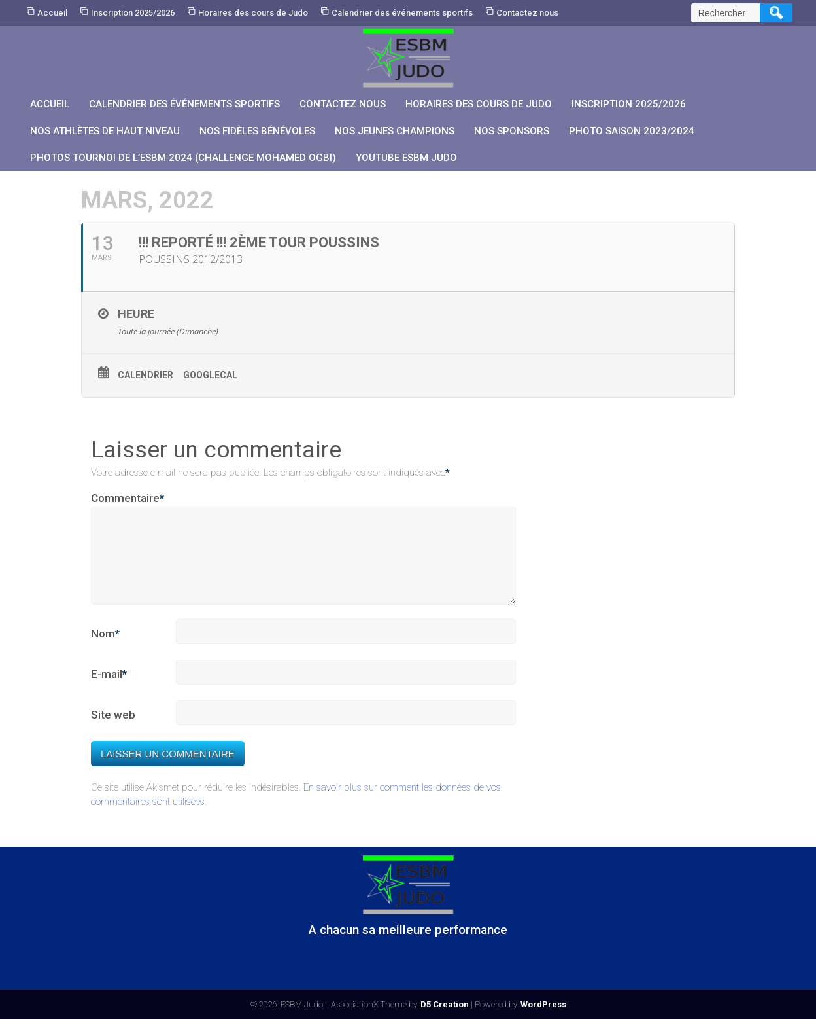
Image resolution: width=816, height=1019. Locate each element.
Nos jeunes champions (394, 131)
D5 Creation (444, 1004)
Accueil (52, 13)
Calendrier (145, 375)
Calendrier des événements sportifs (402, 13)
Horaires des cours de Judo (253, 13)
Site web (113, 730)
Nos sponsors (511, 131)
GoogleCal (210, 375)
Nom (105, 649)
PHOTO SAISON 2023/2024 (631, 131)
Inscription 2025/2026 (133, 13)
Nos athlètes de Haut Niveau (105, 131)
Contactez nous (527, 13)
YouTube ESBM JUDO (406, 158)
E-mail (109, 690)
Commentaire (127, 498)
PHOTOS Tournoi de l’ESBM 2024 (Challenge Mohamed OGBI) (183, 158)
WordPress (543, 1004)
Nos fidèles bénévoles (257, 131)
